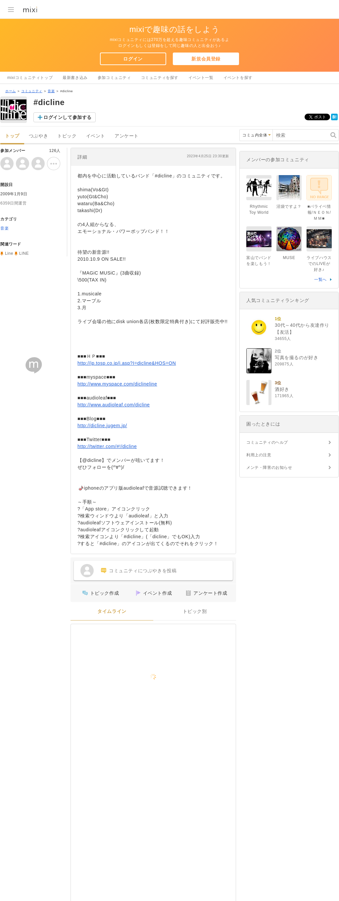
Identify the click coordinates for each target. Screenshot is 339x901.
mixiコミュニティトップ (30, 77)
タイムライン (111, 611)
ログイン (132, 58)
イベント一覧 (201, 77)
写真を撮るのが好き (296, 357)
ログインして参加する (67, 117)
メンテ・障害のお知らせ (269, 467)
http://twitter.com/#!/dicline (107, 446)
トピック (66, 135)
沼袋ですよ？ (289, 206)
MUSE (289, 257)
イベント (95, 135)
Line (9, 253)
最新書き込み (75, 77)
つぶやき (38, 135)
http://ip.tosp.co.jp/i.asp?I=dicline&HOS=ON (126, 363)
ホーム (10, 91)
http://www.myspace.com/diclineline (117, 384)
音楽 (51, 91)
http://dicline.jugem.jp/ (102, 425)
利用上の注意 (258, 455)
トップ (12, 135)
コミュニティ (31, 91)
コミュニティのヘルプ (267, 442)
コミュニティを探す (159, 77)
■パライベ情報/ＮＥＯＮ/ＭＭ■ (319, 212)
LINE (24, 253)
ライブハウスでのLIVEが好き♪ (319, 263)
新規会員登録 (205, 58)
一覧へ (320, 279)
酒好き (282, 389)
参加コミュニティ (114, 77)
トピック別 (195, 611)
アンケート (127, 135)
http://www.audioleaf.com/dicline (113, 404)
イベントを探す (238, 77)
